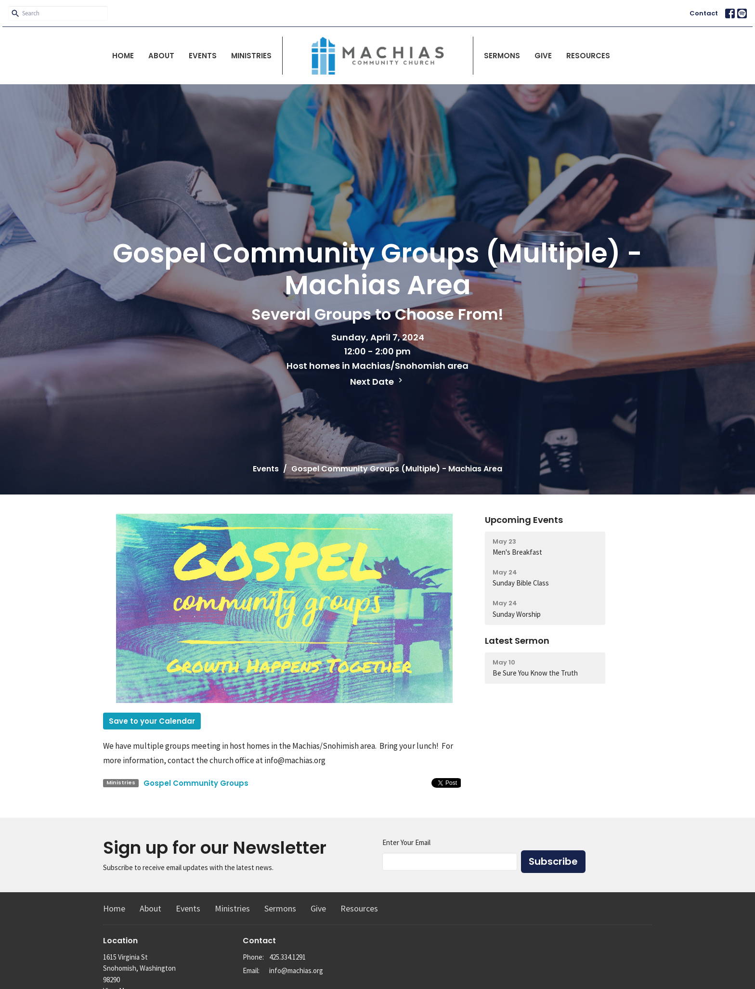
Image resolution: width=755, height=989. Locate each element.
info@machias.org (296, 970)
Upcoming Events (524, 520)
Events (203, 56)
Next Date (377, 382)
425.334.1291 (287, 957)
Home (123, 56)
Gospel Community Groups (195, 783)
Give (543, 56)
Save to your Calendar (152, 721)
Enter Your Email (406, 842)
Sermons (502, 56)
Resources (588, 56)
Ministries (251, 56)
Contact (704, 13)
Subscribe (553, 861)
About (161, 56)
